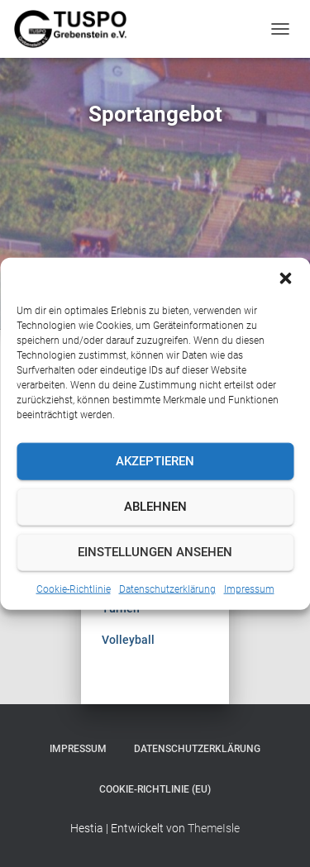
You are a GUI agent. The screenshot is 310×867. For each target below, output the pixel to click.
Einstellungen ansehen (155, 552)
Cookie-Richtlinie (73, 588)
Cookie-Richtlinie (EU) (155, 789)
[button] (285, 277)
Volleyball (128, 639)
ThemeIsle (214, 828)
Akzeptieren (155, 461)
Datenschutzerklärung (167, 588)
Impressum (249, 588)
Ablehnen (155, 506)
